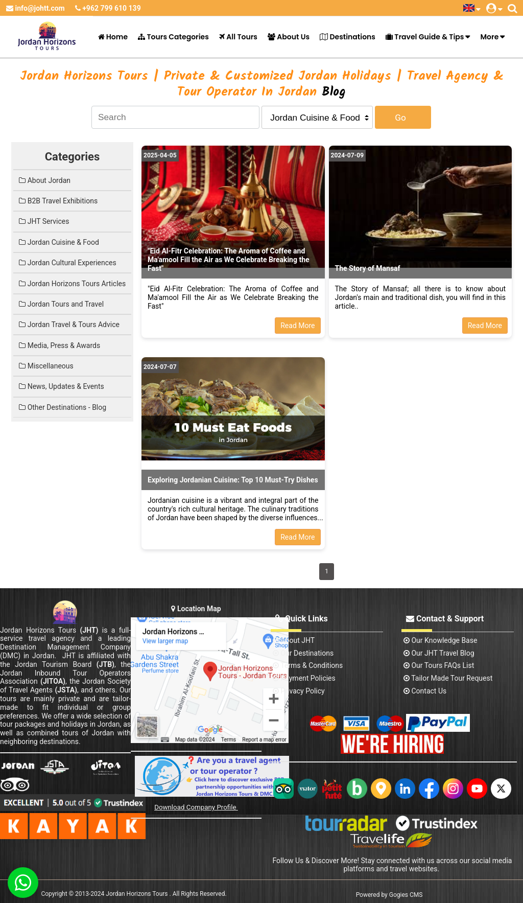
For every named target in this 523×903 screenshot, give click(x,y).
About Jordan (44, 180)
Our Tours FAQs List (438, 665)
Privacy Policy (299, 691)
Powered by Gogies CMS (389, 894)
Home (113, 37)
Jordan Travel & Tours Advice (69, 324)
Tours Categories (173, 37)
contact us (424, 691)
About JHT (294, 640)
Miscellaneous (46, 366)
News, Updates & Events (61, 386)
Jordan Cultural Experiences (67, 263)
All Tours (238, 37)
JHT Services (44, 221)
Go (400, 117)
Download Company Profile (196, 807)
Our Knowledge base (440, 640)
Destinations (347, 37)
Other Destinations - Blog (62, 407)
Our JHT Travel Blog (438, 653)
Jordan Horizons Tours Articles (72, 284)
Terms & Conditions (308, 665)
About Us (289, 37)
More (489, 37)
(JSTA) (66, 690)
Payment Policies (304, 678)
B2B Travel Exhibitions (58, 201)
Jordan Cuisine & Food (59, 242)
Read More (297, 325)
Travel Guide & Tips (425, 37)
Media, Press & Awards (59, 345)
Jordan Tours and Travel (61, 304)
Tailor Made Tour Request (447, 678)
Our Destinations (303, 653)
